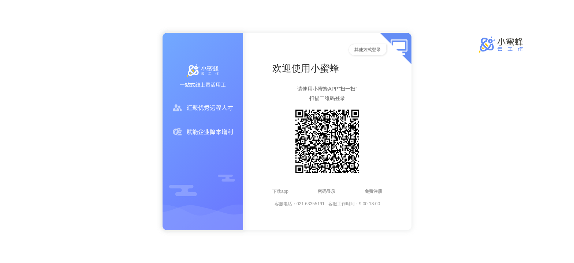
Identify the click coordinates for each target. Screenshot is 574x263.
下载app (280, 191)
